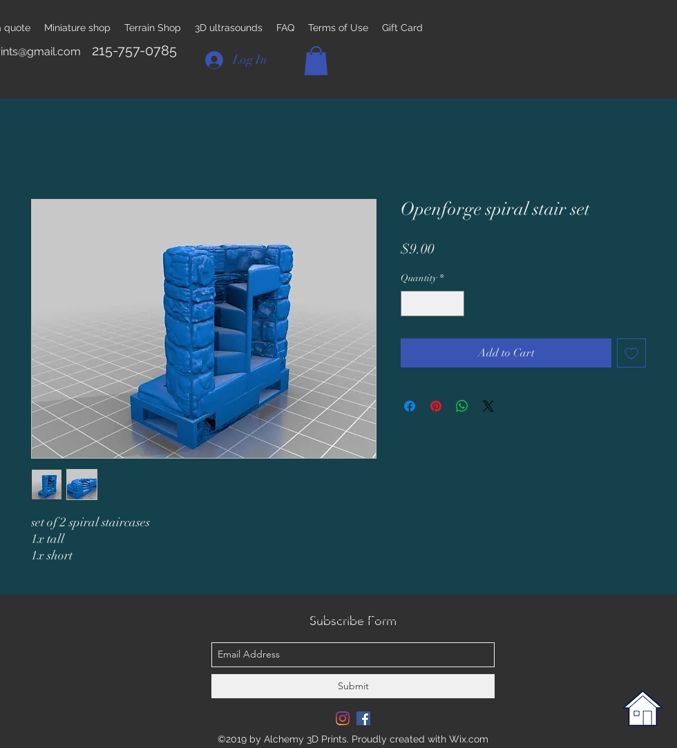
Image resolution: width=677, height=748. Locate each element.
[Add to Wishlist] (631, 352)
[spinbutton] (432, 303)
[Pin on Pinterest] (436, 406)
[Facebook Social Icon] (363, 718)
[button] (316, 60)
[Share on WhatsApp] (462, 406)
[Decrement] (411, 303)
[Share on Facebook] (409, 406)
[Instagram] (343, 718)
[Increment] (453, 303)
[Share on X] (488, 406)
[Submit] (353, 686)
